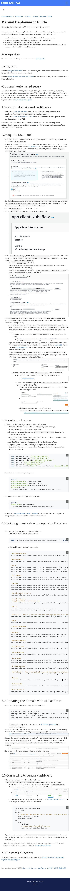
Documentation (6, 16)
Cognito (28, 16)
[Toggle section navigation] (3, 10)
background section (15, 71)
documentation (33, 146)
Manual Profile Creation (56, 799)
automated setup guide (23, 100)
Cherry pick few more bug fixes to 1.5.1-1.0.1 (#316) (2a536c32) (44, 868)
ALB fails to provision (48, 725)
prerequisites (40, 59)
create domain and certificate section (21, 77)
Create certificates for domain (23, 117)
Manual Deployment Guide (42, 16)
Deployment (19, 16)
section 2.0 (58, 345)
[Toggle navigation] (66, 3)
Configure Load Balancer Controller (25, 514)
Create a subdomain (20, 112)
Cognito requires (21, 347)
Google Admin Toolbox (43, 845)
